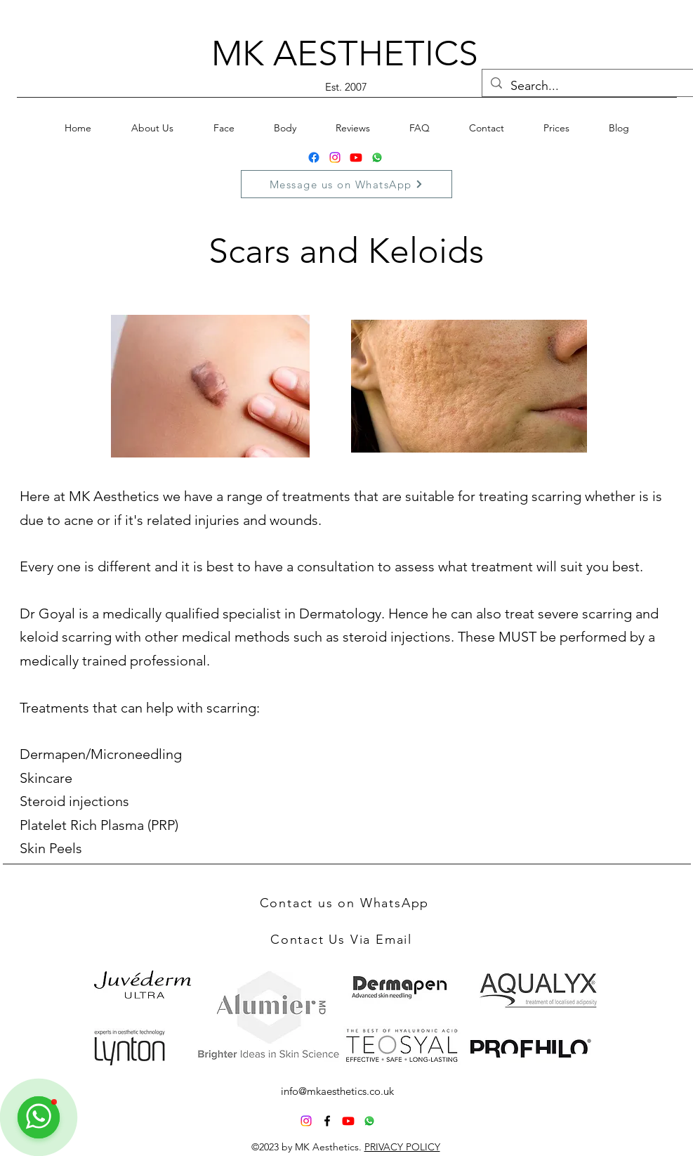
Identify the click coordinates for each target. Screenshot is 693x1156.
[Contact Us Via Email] (343, 940)
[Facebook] (314, 157)
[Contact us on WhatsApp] (346, 903)
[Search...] (588, 86)
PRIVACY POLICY (402, 1147)
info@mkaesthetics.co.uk (337, 1091)
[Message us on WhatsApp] (346, 184)
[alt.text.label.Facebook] (327, 1121)
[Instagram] (335, 157)
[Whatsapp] (377, 157)
